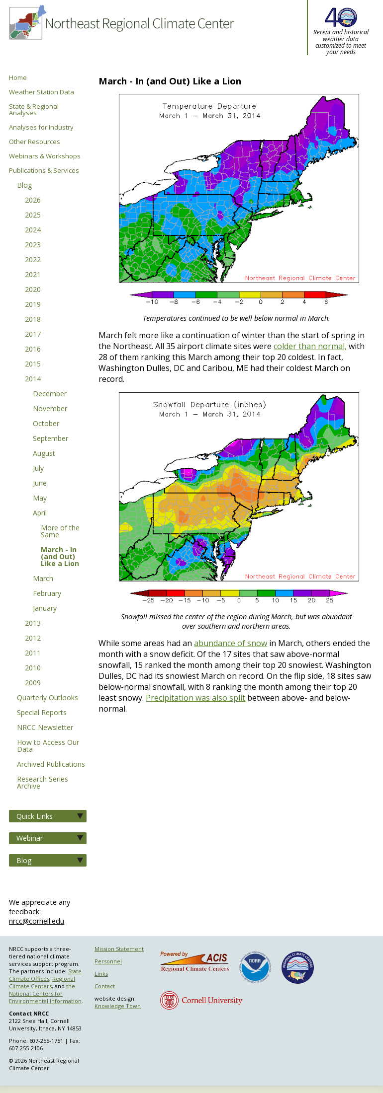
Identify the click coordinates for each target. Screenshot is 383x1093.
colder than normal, (310, 346)
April (40, 513)
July (38, 469)
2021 (33, 275)
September (50, 439)
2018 (33, 320)
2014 (33, 379)
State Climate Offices (45, 974)
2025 (33, 215)
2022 (33, 260)
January (45, 609)
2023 (33, 245)
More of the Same (60, 531)
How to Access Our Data (48, 746)
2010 (33, 668)
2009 (33, 683)
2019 (33, 305)
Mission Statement (119, 948)
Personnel (108, 961)
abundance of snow (230, 643)
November (50, 409)
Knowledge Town (118, 1006)
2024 (33, 230)
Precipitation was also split (195, 697)
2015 (33, 364)
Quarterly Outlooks (47, 698)
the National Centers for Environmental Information (45, 993)
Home (18, 77)
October (46, 424)
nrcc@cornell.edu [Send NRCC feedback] (36, 921)
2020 (33, 290)
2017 (33, 335)
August (44, 454)
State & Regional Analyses (34, 109)
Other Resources (34, 142)
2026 (33, 201)
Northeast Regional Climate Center (120, 37)
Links (101, 973)
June (40, 484)
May (40, 499)
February (47, 594)
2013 (33, 624)
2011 (33, 653)
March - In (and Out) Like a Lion (60, 557)
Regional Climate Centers (42, 982)
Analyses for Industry (41, 127)
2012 (33, 639)
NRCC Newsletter (45, 728)
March (43, 579)
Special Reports (42, 713)
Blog (24, 186)
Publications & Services (44, 170)
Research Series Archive (42, 783)
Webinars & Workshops (45, 156)
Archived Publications (51, 765)
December (50, 394)
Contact (105, 986)
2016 (33, 350)
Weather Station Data (41, 92)
